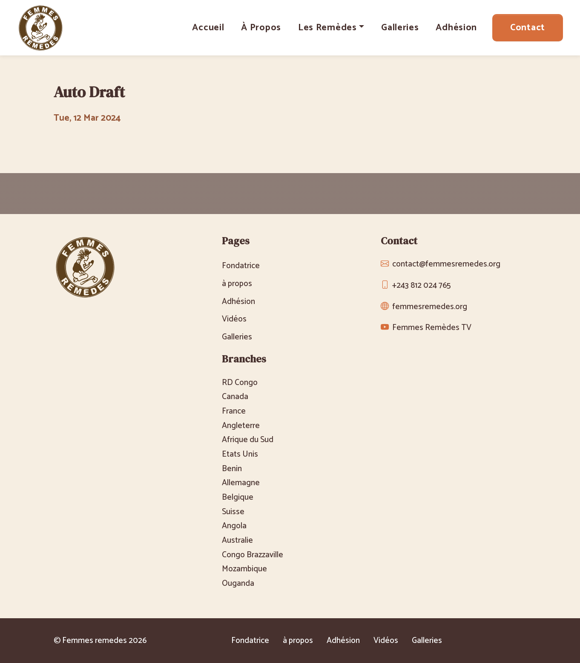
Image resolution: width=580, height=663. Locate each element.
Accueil (208, 27)
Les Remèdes (327, 27)
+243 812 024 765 (421, 285)
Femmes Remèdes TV (431, 327)
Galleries (400, 27)
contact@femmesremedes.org (446, 264)
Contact (527, 27)
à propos (261, 27)
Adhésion (456, 27)
